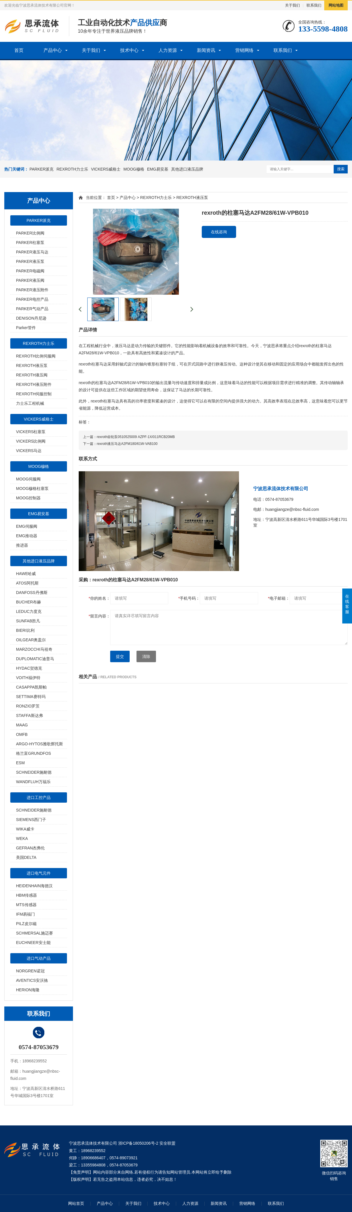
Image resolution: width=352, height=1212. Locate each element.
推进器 (22, 545)
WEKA (22, 838)
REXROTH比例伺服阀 (36, 356)
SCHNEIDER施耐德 (34, 772)
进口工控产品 (39, 797)
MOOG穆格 (133, 169)
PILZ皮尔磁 (26, 923)
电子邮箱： (278, 598)
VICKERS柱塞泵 (31, 431)
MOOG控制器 (28, 498)
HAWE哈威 (26, 573)
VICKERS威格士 (105, 169)
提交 (120, 656)
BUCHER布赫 (28, 602)
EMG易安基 (157, 169)
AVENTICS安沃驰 (32, 980)
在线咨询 (219, 232)
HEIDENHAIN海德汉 (34, 885)
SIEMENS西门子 (31, 819)
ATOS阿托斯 (27, 583)
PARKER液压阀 (30, 280)
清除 (146, 656)
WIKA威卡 (25, 829)
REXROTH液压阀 (32, 375)
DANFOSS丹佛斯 (32, 592)
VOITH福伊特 (28, 677)
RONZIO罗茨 (27, 706)
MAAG (22, 725)
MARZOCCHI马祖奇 (34, 649)
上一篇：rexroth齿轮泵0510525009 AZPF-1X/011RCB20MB (129, 437)
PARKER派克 (41, 169)
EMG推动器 (26, 535)
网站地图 (336, 5)
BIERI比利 (25, 630)
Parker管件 (26, 327)
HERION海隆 (27, 990)
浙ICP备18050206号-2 (138, 1143)
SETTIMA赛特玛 (31, 696)
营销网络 (244, 50)
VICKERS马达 (28, 450)
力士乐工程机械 (30, 403)
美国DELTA (26, 857)
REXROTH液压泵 (32, 365)
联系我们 (313, 5)
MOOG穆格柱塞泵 (32, 488)
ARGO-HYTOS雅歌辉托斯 (39, 744)
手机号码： (189, 598)
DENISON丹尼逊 (31, 318)
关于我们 (292, 5)
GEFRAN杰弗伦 (30, 848)
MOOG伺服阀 (28, 479)
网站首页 (76, 1203)
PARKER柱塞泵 (30, 242)
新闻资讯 (206, 50)
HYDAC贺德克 (29, 668)
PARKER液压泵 (30, 261)
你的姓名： (99, 598)
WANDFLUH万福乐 (33, 781)
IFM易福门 (25, 914)
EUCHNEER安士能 (33, 942)
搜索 (341, 169)
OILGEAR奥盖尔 (31, 640)
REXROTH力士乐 (72, 169)
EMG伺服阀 (26, 526)
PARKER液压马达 (32, 252)
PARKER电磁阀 (30, 271)
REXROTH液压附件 (34, 384)
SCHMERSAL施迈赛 (34, 933)
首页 (18, 50)
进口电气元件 (39, 873)
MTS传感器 (26, 904)
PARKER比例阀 (30, 233)
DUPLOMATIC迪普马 (35, 658)
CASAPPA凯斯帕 (31, 687)
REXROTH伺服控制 (34, 394)
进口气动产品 (39, 958)
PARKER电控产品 (32, 299)
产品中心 (52, 50)
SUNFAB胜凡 (28, 621)
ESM (20, 763)
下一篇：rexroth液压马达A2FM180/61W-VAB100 (120, 444)
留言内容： (99, 616)
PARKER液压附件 (32, 290)
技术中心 (129, 50)
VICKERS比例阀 (31, 441)
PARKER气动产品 (32, 308)
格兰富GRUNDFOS (33, 753)
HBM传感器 (26, 895)
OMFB (21, 734)
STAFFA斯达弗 (29, 715)
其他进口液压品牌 (187, 169)
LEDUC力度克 (28, 611)
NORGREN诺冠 (30, 971)
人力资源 (168, 50)
